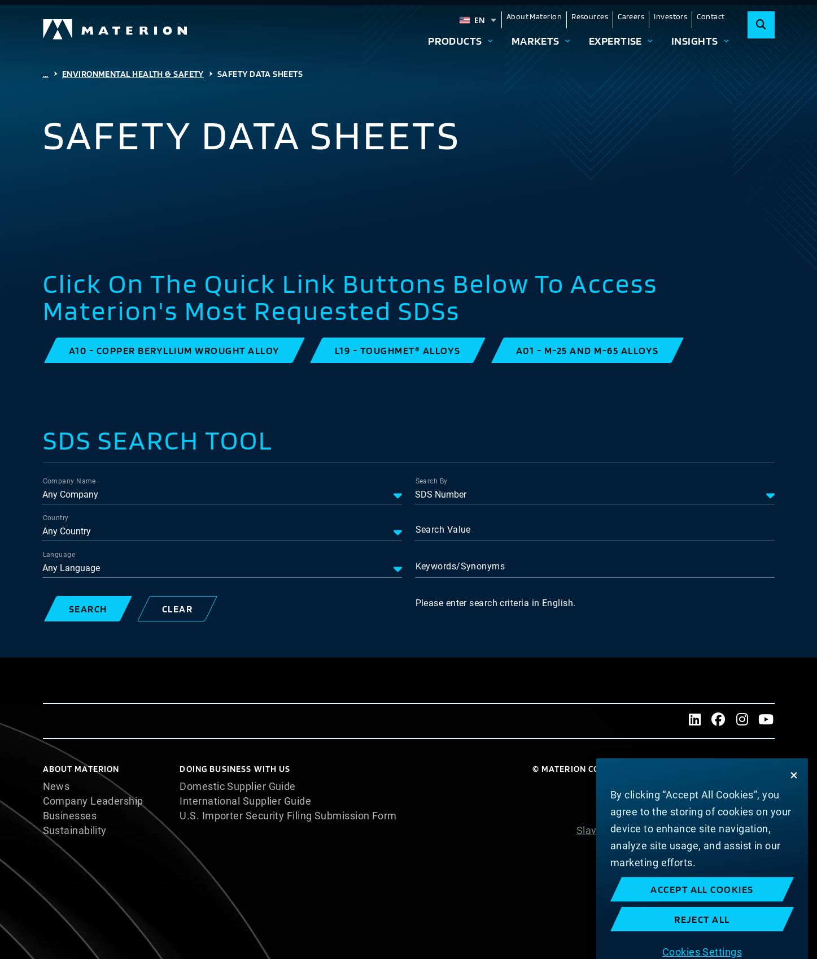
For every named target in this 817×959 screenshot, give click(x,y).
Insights (694, 40)
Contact (710, 16)
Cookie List (748, 786)
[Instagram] (742, 720)
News (56, 786)
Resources (589, 16)
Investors (670, 16)
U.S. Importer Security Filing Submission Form (288, 816)
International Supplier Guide (245, 801)
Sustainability (75, 830)
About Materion (534, 16)
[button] (174, 350)
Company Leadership (93, 801)
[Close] (793, 829)
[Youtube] (766, 720)
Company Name (69, 481)
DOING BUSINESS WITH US (235, 768)
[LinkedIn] (695, 720)
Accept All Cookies (702, 943)
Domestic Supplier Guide (237, 786)
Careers (631, 16)
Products (455, 40)
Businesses (70, 816)
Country (56, 518)
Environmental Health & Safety (133, 73)
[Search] (761, 24)
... (46, 73)
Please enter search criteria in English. (496, 603)
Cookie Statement (731, 801)
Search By (432, 481)
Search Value (443, 529)
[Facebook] (718, 720)
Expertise (615, 40)
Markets (536, 40)
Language (59, 555)
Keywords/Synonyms (460, 566)
